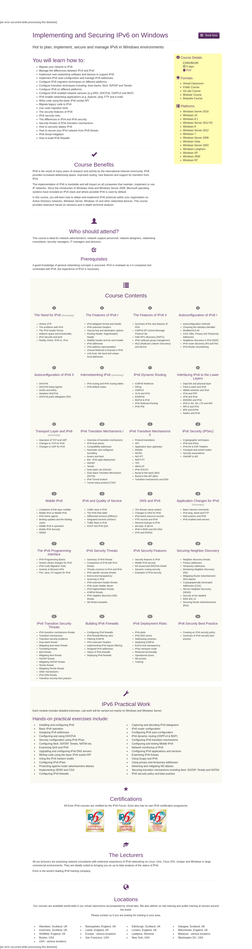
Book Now (209, 35)
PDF (187, 70)
